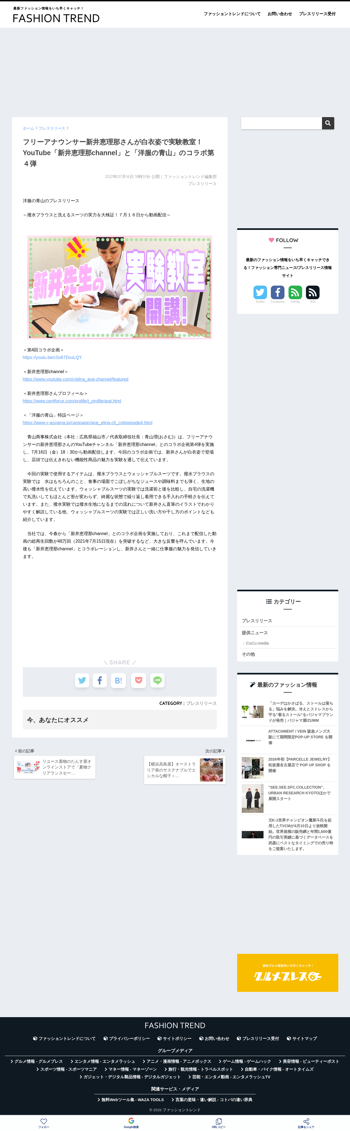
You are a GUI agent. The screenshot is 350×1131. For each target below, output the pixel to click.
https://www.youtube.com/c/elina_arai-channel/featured (76, 379)
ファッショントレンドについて (232, 13)
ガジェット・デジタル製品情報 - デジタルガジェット (132, 1078)
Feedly (295, 302)
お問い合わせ (280, 13)
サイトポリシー (177, 1039)
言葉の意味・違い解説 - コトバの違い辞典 (213, 1100)
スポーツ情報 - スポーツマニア (68, 1070)
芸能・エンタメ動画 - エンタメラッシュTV (231, 1078)
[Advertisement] (175, 70)
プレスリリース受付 (317, 13)
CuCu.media (257, 643)
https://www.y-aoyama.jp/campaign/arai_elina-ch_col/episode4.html (88, 422)
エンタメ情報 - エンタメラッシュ (105, 1062)
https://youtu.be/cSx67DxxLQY (52, 357)
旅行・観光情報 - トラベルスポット (200, 1070)
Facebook (277, 302)
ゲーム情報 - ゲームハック (247, 1062)
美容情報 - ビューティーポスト (311, 1062)
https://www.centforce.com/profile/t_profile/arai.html (72, 401)
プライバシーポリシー (129, 1039)
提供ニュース (256, 633)
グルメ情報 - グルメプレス (38, 1062)
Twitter (260, 302)
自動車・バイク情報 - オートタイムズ (279, 1070)
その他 (249, 654)
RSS (313, 302)
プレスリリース (201, 703)
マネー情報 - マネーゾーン (133, 1070)
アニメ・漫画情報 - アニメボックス (179, 1062)
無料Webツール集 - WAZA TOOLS (132, 1100)
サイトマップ (304, 1039)
